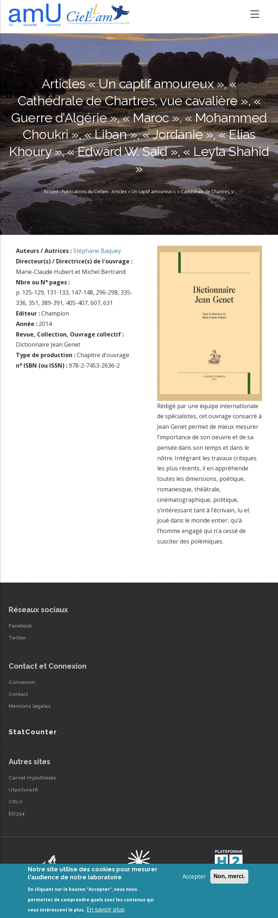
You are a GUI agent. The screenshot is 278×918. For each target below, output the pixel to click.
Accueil (51, 192)
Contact (18, 694)
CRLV (16, 801)
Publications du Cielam (85, 192)
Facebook (20, 626)
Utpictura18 (23, 789)
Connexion (22, 682)
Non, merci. (229, 876)
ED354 (17, 813)
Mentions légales (30, 706)
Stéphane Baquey (97, 251)
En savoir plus (106, 909)
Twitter (17, 637)
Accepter (194, 876)
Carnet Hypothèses (32, 777)
